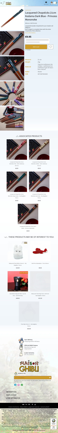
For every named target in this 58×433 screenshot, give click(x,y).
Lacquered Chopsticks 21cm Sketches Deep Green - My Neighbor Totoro (17, 196)
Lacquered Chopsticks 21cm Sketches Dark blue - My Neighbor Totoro (39, 196)
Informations (11, 392)
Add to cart (36, 47)
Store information (13, 398)
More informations (30, 33)
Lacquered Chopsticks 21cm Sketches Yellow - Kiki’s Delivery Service (39, 163)
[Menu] (56, 419)
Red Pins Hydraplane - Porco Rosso (40, 263)
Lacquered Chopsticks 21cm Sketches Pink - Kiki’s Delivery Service (16, 163)
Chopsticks (28, 10)
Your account (11, 395)
